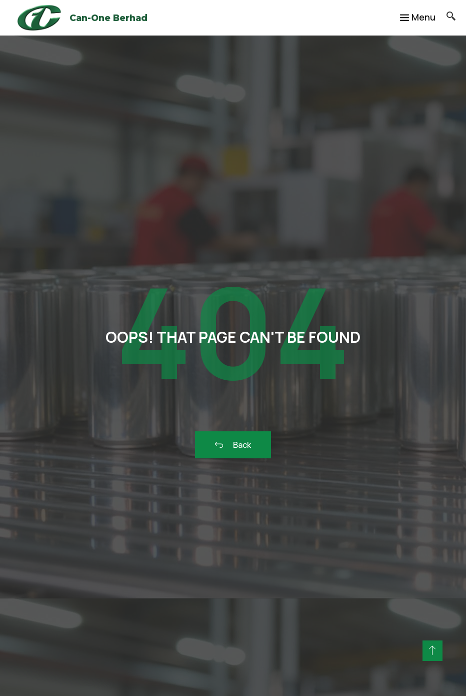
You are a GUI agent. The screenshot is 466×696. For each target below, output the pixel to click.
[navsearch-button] (446, 18)
